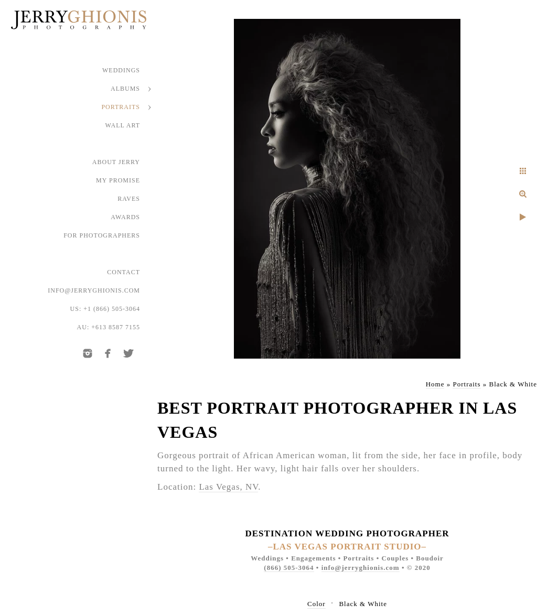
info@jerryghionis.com (94, 290)
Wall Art (123, 125)
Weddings (121, 70)
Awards (125, 217)
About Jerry (116, 162)
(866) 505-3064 (289, 567)
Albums (125, 88)
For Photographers (101, 235)
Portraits (120, 107)
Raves (128, 198)
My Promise (118, 180)
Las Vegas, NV (228, 487)
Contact (123, 272)
